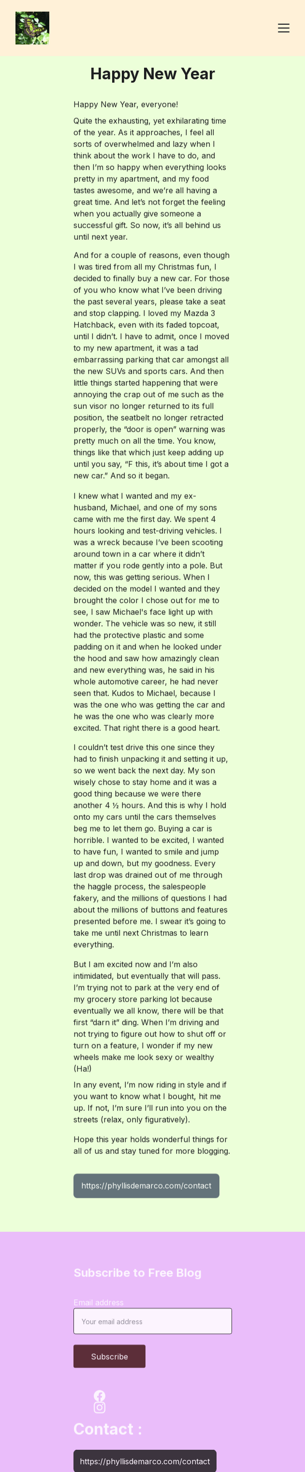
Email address (98, 1307)
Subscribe (109, 1361)
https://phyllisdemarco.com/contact (146, 1187)
